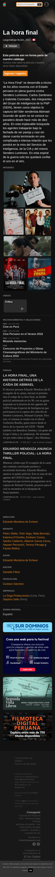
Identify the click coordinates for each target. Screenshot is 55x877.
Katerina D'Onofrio (14, 537)
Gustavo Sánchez (13, 583)
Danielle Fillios (11, 572)
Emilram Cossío (35, 537)
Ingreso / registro (15, 73)
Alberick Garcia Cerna (37, 541)
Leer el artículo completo (42, 442)
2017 (28, 40)
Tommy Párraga (35, 544)
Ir (39, 4)
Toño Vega (25, 533)
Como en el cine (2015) (25, 764)
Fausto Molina (11, 548)
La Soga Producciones (16, 595)
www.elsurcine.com (31, 859)
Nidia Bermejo (41, 533)
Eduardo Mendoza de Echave (20, 521)
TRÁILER (11, 46)
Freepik (34, 793)
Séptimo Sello (11, 599)
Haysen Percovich (13, 544)
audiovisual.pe (31, 777)
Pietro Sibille (10, 533)
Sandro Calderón (13, 541)
